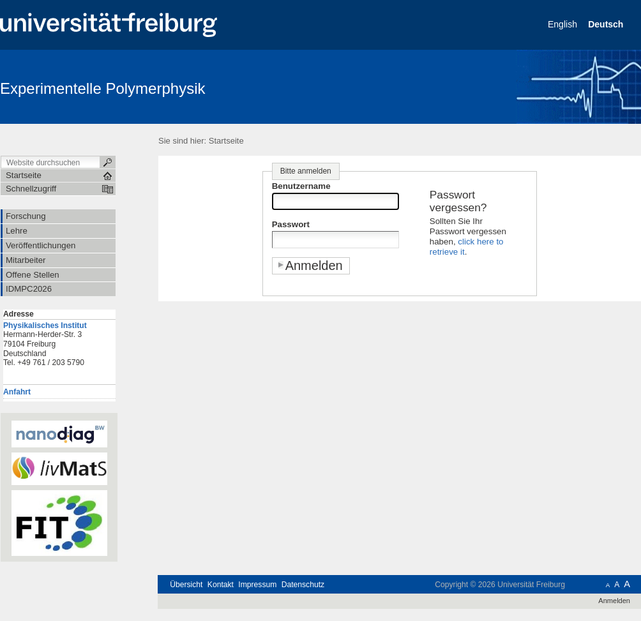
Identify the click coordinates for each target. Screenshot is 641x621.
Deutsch (607, 24)
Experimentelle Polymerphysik (102, 88)
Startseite (226, 141)
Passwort (291, 224)
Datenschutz (303, 584)
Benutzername (301, 186)
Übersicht (186, 584)
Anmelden (614, 600)
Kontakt (220, 584)
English (564, 24)
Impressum (257, 584)
